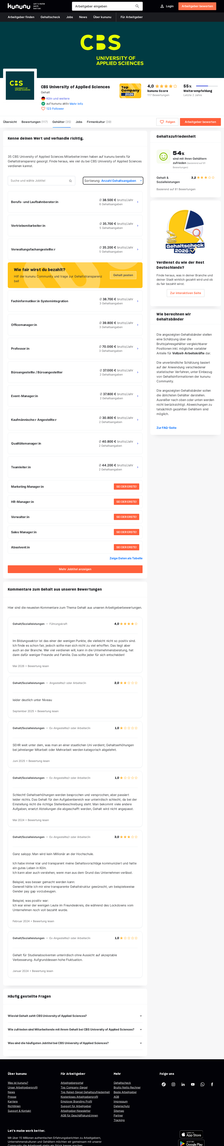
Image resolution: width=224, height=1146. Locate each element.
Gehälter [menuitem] (61, 122)
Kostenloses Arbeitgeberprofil (79, 1096)
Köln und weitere (58, 98)
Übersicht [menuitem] (10, 122)
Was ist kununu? (18, 1082)
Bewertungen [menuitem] (35, 122)
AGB (116, 1096)
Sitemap (119, 1110)
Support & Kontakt (19, 1110)
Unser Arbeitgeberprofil (22, 1087)
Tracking (119, 1120)
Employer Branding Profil (76, 1101)
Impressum (121, 1101)
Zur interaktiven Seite (185, 293)
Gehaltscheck (122, 1082)
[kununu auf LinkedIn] (183, 1084)
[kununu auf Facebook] (212, 1084)
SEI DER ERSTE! (126, 486)
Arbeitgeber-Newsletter (76, 1110)
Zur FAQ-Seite (166, 428)
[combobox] (41, 180)
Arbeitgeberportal (72, 1082)
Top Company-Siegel (74, 1087)
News (11, 1092)
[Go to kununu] (19, 6)
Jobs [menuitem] (79, 122)
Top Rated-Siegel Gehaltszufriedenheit (85, 1092)
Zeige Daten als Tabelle (126, 558)
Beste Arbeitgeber (125, 1092)
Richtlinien (14, 1106)
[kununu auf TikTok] (164, 1084)
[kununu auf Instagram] (173, 1084)
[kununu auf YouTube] (193, 1084)
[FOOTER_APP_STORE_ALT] (191, 1134)
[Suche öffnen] (107, 6)
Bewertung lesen (38, 666)
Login (167, 6)
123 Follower (55, 108)
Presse (12, 1096)
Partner (118, 1115)
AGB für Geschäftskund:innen (79, 1115)
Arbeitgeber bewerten (197, 6)
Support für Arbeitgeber (76, 1106)
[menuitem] (99, 122)
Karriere (13, 1101)
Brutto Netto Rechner (127, 1087)
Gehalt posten (123, 275)
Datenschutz (122, 1106)
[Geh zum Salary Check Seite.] (186, 232)
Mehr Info (76, 104)
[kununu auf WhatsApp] (202, 1084)
